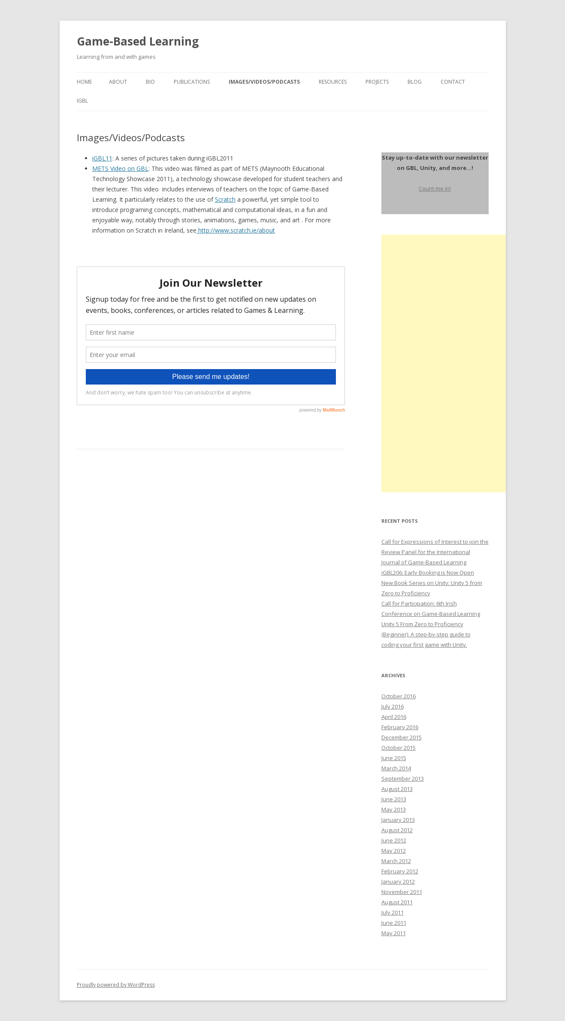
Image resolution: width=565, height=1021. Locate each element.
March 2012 (396, 861)
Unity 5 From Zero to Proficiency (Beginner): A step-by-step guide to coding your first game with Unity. (426, 634)
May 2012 (393, 850)
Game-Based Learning (138, 41)
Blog (415, 81)
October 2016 (398, 696)
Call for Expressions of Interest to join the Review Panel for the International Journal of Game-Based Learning (435, 552)
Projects (377, 81)
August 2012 (397, 830)
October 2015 (398, 747)
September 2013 (402, 778)
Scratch (225, 199)
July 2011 (392, 912)
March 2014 (396, 768)
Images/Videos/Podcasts (264, 81)
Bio (150, 81)
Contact (453, 81)
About (118, 81)
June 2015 (393, 758)
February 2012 (399, 871)
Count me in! (435, 188)
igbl (82, 100)
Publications (192, 81)
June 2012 (393, 840)
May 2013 (393, 809)
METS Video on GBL (120, 168)
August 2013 (397, 789)
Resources (333, 81)
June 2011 (393, 923)
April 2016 (393, 717)
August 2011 (397, 902)
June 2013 (393, 799)
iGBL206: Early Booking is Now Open (427, 572)
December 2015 (401, 737)
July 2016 (392, 706)
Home (84, 81)
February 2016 (399, 727)
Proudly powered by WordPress (116, 984)
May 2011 (393, 933)
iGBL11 (102, 158)
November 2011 (401, 892)
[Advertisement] (445, 363)
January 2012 (398, 881)
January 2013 (398, 820)
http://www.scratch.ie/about (235, 230)
